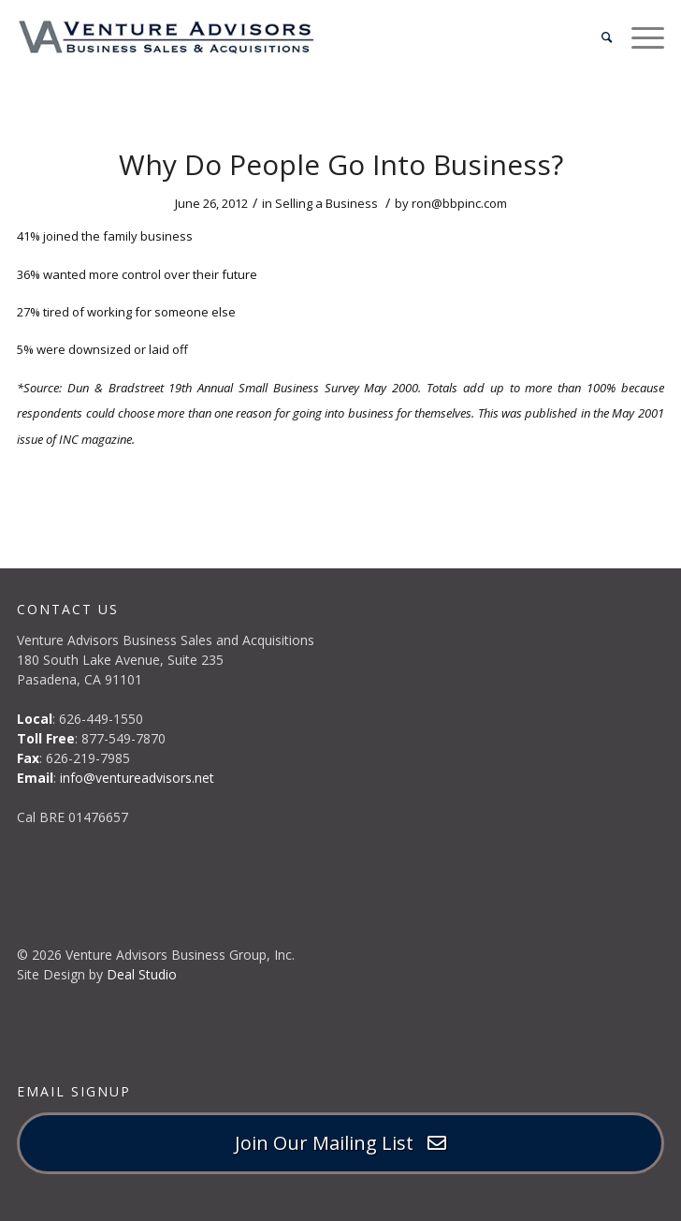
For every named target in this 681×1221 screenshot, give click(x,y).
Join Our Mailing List (340, 1142)
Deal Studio (142, 974)
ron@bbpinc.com (459, 203)
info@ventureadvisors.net (137, 778)
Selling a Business (326, 203)
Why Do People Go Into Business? (341, 164)
